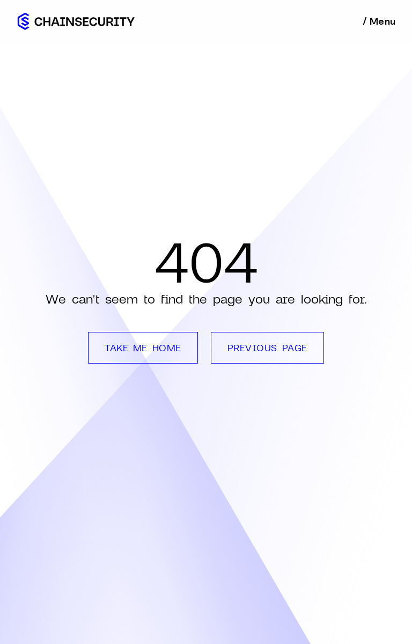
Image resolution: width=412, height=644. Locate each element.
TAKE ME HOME (143, 347)
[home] (76, 21)
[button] (378, 21)
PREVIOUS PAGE (267, 347)
